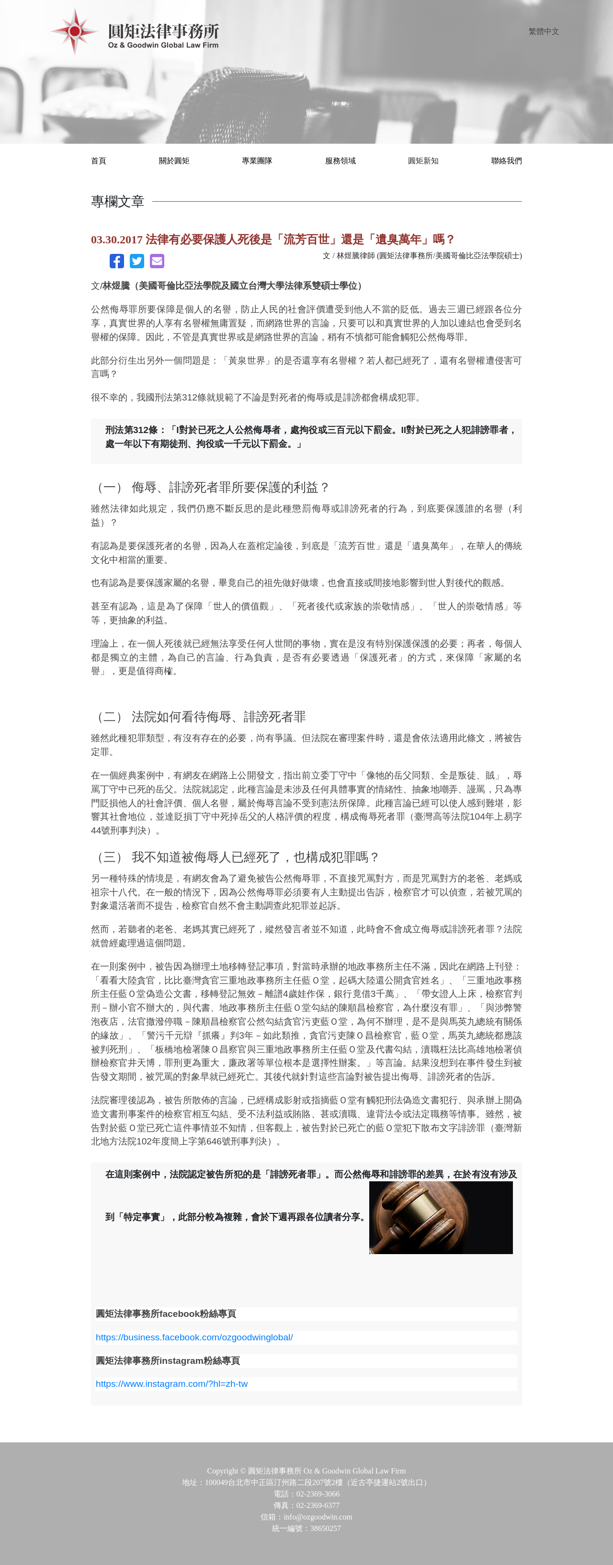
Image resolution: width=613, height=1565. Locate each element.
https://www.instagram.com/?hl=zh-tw (172, 1384)
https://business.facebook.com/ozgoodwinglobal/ (194, 1337)
